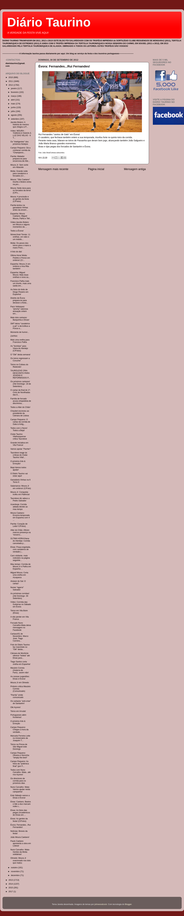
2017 (11, 891)
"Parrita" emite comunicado (16, 696)
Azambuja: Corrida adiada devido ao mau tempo (19, 506)
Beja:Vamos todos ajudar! (18, 468)
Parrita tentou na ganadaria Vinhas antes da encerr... (19, 207)
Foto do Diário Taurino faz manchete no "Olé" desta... (20, 647)
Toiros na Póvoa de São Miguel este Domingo (18, 746)
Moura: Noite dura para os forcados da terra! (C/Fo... (20, 190)
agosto (14, 115)
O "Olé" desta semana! (20, 355)
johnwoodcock (100, 904)
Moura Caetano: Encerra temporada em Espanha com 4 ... (20, 516)
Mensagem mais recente (53, 169)
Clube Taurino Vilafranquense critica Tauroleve (18, 436)
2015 (11, 888)
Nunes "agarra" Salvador (17, 588)
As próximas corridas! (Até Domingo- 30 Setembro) (19, 595)
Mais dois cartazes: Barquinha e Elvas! (19, 318)
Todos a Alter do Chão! (20, 407)
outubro (14, 867)
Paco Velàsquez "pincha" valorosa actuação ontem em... (19, 310)
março (14, 96)
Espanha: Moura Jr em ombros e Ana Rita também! (20, 266)
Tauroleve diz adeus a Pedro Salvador (20, 499)
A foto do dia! (16, 252)
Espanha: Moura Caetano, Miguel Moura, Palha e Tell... (20, 216)
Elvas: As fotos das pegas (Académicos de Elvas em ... (20, 812)
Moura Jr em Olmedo (19, 682)
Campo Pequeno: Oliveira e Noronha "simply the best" (19, 755)
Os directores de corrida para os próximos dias (18, 780)
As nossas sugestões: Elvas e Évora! (20, 677)
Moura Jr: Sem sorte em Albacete (19, 166)
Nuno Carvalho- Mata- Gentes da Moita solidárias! (20, 852)
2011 (11, 81)
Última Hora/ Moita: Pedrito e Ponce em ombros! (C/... (20, 257)
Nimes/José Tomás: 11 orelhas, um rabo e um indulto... (20, 236)
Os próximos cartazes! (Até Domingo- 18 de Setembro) (20, 383)
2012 (11, 85)
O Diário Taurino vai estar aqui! (19, 474)
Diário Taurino (49, 22)
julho (13, 111)
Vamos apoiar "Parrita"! (20, 449)
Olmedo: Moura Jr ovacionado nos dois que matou (20, 860)
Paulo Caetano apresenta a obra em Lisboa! (20, 843)
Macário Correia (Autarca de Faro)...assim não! (19, 670)
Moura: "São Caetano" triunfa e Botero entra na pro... (20, 181)
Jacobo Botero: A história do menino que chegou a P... (19, 124)
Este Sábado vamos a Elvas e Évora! (20, 796)
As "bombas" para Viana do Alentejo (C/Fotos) (19, 348)
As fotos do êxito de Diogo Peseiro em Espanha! (19, 291)
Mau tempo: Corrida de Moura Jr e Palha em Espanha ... (20, 566)
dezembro (15, 875)
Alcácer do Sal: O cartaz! (18, 582)
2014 (11, 884)
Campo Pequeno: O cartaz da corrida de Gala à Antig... (20, 421)
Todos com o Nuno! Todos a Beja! (18, 429)
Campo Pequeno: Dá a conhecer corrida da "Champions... (20, 150)
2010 (11, 77)
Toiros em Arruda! (18, 711)
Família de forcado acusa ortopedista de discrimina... (20, 401)
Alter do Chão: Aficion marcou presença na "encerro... (20, 532)
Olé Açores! (15, 707)
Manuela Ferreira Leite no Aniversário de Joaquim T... (20, 738)
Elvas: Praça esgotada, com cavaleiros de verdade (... (20, 549)
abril (13, 100)
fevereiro (15, 92)
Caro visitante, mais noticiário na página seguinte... (20, 558)
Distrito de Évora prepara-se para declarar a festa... (19, 300)
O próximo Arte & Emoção (17, 722)
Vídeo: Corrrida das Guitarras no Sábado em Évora (20, 604)
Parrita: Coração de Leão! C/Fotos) (18, 525)
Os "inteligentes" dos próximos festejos (19, 143)
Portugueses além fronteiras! (18, 716)
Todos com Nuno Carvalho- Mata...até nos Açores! (20, 772)
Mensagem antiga (135, 169)
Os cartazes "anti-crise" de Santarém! (20, 702)
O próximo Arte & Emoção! (17, 462)
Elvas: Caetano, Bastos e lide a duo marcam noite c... (20, 804)
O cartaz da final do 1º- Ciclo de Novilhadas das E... (20, 392)
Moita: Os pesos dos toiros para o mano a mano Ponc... (20, 245)
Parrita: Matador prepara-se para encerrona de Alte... (20, 158)
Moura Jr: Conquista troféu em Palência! (20, 493)
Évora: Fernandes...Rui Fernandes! (64, 66)
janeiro (14, 88)
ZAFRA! (13, 336)
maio (13, 104)
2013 (11, 880)
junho (13, 107)
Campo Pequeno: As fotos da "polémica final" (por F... (19, 763)
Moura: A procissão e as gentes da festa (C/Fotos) (19, 199)
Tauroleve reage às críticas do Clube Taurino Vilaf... (18, 455)
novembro (15, 871)
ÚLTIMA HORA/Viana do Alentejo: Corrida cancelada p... (20, 540)
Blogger (128, 904)
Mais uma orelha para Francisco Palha (19, 341)
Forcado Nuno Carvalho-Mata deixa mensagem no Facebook (20, 626)
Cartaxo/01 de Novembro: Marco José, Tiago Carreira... (19, 637)
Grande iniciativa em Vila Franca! (19, 444)
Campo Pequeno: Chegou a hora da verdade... (19, 729)
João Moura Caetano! (19, 837)
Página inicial (96, 169)
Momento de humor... (19, 332)
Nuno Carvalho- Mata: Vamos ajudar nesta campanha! (20, 789)
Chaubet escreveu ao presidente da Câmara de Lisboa (19, 413)
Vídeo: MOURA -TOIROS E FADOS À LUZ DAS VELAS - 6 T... (20, 134)
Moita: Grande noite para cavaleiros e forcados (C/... (19, 173)
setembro (15, 119)
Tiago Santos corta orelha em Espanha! (20, 663)
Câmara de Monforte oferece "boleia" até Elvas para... (20, 655)
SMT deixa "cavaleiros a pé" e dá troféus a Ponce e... (20, 326)
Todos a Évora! (17, 231)
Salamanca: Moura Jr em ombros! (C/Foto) (20, 487)
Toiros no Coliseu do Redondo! (19, 365)
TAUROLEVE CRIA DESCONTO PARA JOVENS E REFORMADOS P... (20, 374)
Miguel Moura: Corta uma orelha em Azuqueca (19, 575)
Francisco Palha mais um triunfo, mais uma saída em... (20, 283)
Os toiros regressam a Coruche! (20, 359)
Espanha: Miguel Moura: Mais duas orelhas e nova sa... (20, 274)
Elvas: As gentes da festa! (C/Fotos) (19, 820)
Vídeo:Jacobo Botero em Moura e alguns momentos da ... (20, 224)
